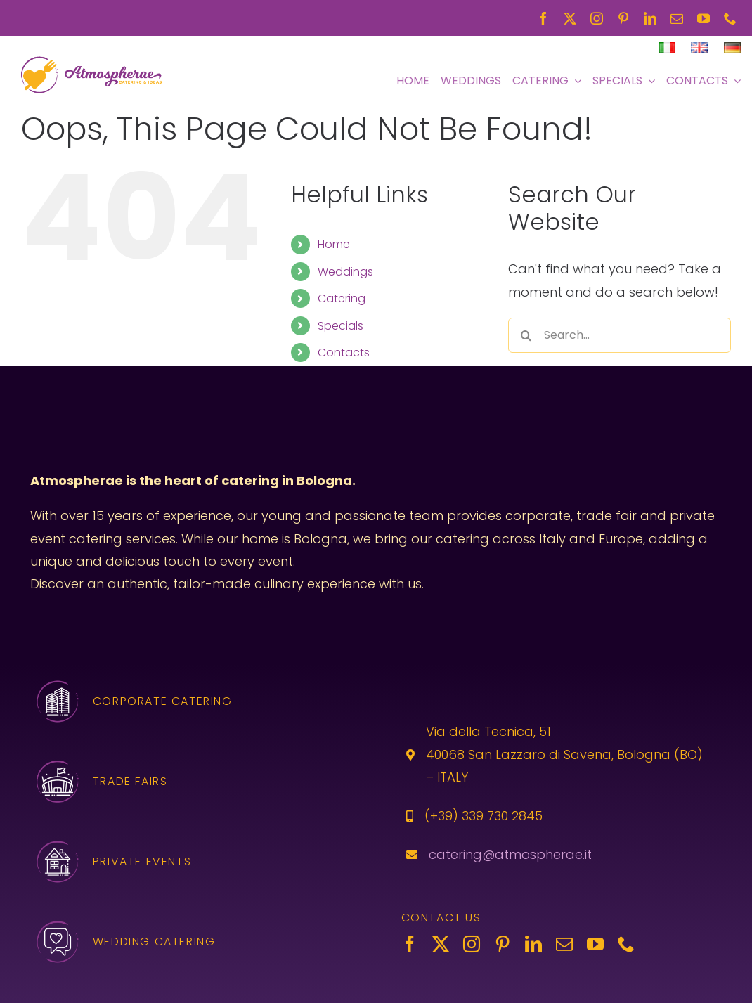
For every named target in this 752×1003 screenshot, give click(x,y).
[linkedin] (650, 18)
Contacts (344, 352)
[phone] (730, 18)
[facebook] (543, 18)
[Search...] (619, 335)
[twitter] (570, 18)
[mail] (676, 18)
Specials (340, 326)
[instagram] (596, 18)
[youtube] (703, 18)
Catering (341, 298)
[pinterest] (623, 18)
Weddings (345, 272)
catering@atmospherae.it (510, 854)
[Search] (525, 335)
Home (334, 244)
